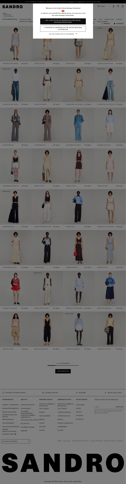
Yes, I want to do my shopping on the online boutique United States (63, 21)
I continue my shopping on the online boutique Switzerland (63, 28)
